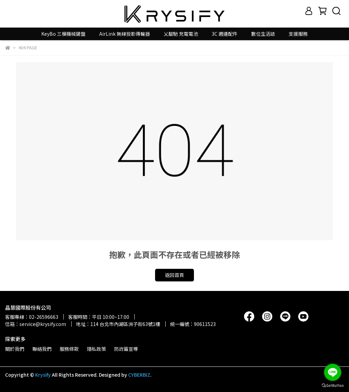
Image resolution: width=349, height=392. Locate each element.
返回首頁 (174, 275)
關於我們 (14, 348)
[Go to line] (332, 372)
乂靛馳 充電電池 (181, 33)
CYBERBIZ (139, 374)
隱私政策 (96, 348)
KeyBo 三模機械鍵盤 (63, 33)
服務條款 (69, 348)
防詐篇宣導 (126, 348)
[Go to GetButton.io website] (333, 385)
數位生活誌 (263, 33)
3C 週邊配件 (225, 33)
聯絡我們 (41, 348)
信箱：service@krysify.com (35, 324)
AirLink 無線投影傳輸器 (124, 33)
